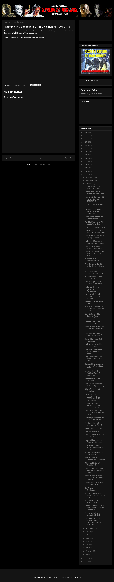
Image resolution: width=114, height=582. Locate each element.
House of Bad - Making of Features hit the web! (94, 441)
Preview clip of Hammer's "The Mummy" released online (94, 413)
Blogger (80, 577)
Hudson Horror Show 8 (93, 428)
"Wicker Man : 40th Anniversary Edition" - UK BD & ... (94, 447)
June (88, 538)
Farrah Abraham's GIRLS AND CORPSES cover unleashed (94, 508)
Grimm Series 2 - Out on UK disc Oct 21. (94, 484)
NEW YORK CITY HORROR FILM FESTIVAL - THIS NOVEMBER (92, 397)
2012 (86, 558)
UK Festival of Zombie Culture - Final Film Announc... (93, 296)
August (88, 532)
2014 (86, 171)
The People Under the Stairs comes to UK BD (94, 272)
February (89, 551)
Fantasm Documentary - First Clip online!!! (94, 335)
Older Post (69, 158)
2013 (86, 174)
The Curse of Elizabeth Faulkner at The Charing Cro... (95, 495)
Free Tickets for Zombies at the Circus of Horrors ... (94, 266)
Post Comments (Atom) (43, 164)
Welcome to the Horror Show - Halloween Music (93, 351)
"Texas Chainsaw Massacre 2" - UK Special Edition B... (93, 405)
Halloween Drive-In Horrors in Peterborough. (92, 289)
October (89, 184)
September (90, 528)
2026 (86, 132)
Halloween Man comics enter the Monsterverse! (94, 242)
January (89, 554)
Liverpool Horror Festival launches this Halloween (95, 232)
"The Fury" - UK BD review (95, 227)
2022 (86, 145)
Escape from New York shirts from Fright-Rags (94, 193)
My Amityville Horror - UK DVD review (94, 454)
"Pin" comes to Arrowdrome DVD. (92, 260)
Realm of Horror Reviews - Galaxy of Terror (95, 237)
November (90, 180)
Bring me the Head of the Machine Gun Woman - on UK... (94, 470)
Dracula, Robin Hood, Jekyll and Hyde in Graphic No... (93, 212)
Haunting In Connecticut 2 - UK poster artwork (94, 419)
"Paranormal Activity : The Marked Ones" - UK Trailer (94, 253)
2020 (86, 152)
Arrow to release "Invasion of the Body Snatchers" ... (94, 328)
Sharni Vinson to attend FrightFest (93, 390)
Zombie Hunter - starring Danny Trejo (94, 277)
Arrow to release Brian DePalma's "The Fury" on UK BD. (94, 478)
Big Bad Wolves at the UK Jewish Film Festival (94, 247)
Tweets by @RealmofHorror (91, 94)
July (87, 535)
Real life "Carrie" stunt (93, 432)
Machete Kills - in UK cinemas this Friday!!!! (94, 424)
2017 (86, 161)
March (88, 548)
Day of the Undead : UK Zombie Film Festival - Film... (94, 359)
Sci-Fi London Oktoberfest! (90, 489)
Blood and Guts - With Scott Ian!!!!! (93, 464)
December (90, 177)
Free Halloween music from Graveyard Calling (94, 385)
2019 (86, 155)
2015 (86, 168)
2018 (86, 158)
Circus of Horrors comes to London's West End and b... (94, 366)
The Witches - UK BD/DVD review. (92, 501)
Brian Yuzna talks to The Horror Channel (94, 218)
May (87, 541)
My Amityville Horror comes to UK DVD (92, 514)
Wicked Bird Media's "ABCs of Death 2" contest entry (92, 373)
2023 (86, 142)
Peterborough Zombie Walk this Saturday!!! (93, 283)
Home (39, 158)
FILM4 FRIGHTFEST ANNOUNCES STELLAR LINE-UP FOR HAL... (93, 521)
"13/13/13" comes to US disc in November (94, 223)
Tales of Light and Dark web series (93, 340)
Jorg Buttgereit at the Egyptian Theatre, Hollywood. (93, 316)
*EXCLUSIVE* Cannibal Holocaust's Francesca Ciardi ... (94, 309)
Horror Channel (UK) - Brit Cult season (94, 322)
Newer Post (8, 158)
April (87, 545)
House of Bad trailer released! (92, 379)
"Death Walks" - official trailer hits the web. (93, 188)
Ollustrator (65, 577)
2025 (86, 135)
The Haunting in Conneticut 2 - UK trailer (95, 459)
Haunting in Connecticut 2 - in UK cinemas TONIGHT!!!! (94, 199)
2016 (86, 165)
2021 (86, 148)
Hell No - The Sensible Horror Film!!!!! (93, 345)
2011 (86, 562)
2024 (86, 139)
